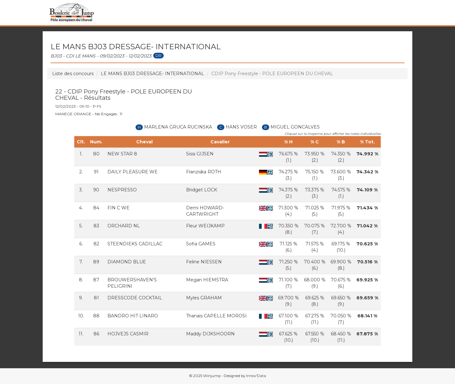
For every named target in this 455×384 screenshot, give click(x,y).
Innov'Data (256, 376)
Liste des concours (73, 73)
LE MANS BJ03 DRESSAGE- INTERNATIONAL (152, 73)
